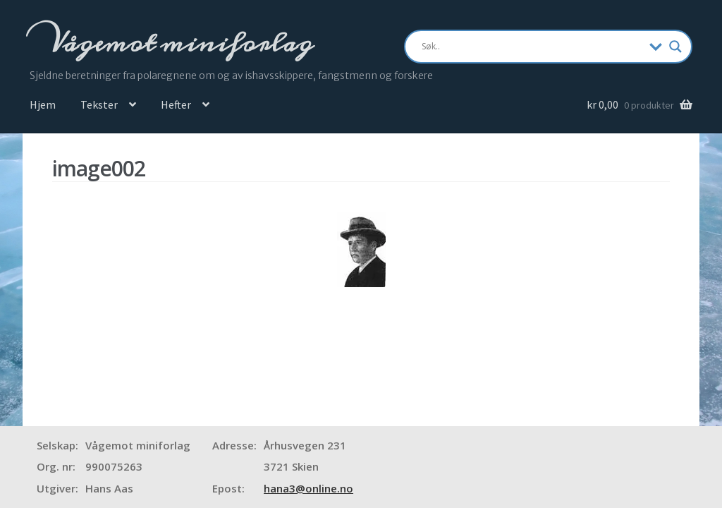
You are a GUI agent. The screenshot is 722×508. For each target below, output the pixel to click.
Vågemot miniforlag (178, 43)
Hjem (43, 104)
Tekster (99, 104)
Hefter (176, 104)
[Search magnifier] (675, 46)
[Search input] (532, 46)
